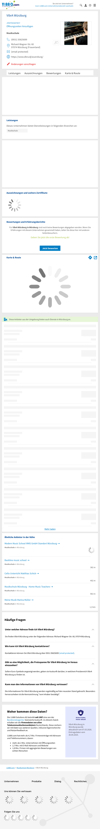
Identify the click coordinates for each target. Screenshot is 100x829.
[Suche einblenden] (82, 5)
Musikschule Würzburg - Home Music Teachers (27, 586)
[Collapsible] (93, 629)
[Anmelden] (86, 5)
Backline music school (16, 560)
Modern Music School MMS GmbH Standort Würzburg (31, 543)
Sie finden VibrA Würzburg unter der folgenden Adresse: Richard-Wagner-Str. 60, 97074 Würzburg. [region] (47, 636)
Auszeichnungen (33, 73)
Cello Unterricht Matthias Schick (20, 573)
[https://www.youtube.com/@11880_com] (35, 818)
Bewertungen (53, 73)
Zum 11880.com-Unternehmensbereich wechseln (54, 6)
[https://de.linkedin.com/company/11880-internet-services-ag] (28, 818)
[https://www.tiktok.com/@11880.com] (21, 818)
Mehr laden (50, 528)
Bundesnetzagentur (15, 720)
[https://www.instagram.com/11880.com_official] (14, 818)
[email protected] (66, 653)
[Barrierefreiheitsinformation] (91, 5)
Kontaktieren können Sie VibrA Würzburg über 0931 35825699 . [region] (40, 653)
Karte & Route (72, 73)
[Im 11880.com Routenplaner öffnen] (90, 257)
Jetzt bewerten (50, 248)
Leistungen (14, 73)
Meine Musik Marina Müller (18, 599)
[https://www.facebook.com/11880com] (7, 818)
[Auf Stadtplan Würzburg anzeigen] (95, 257)
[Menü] (95, 5)
